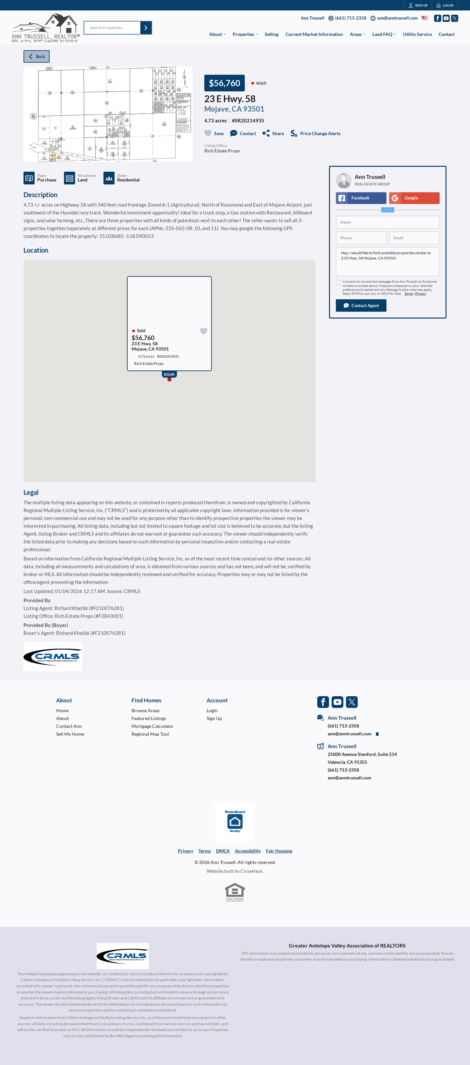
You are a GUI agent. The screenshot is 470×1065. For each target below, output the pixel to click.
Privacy (420, 293)
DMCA (223, 851)
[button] (145, 28)
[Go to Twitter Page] (454, 18)
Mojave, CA (223, 109)
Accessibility (248, 851)
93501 (253, 109)
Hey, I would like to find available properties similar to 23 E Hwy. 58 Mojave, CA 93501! (388, 261)
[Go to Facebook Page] (437, 18)
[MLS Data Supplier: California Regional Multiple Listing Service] (122, 956)
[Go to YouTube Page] (446, 18)
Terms (408, 293)
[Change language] (424, 18)
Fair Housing (279, 851)
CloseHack (251, 871)
